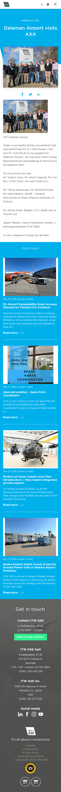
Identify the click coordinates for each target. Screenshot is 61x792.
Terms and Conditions (30, 756)
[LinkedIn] (20, 715)
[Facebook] (27, 715)
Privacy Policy (30, 753)
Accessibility (30, 749)
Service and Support (30, 637)
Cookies (30, 746)
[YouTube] (41, 715)
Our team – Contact (31, 630)
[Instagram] (34, 715)
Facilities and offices (32, 626)
